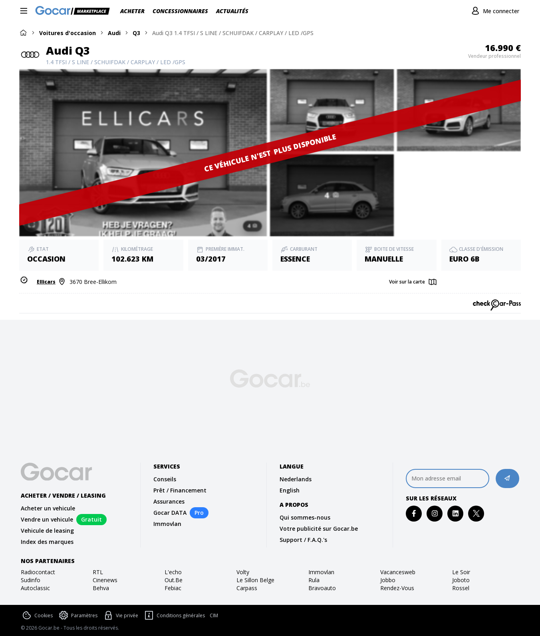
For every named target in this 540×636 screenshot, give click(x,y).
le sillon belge (255, 580)
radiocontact (38, 572)
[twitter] (476, 513)
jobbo (387, 580)
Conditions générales (174, 616)
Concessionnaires (180, 11)
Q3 (136, 33)
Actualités (232, 11)
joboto (461, 580)
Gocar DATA (170, 512)
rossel (460, 588)
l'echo (173, 572)
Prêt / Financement (179, 490)
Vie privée (120, 616)
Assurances (169, 501)
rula (314, 580)
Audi (114, 33)
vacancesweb (397, 572)
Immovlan (167, 524)
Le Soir (461, 572)
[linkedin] (455, 513)
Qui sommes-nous (305, 517)
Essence (295, 259)
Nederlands (296, 479)
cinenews (105, 580)
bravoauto (322, 588)
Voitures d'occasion (67, 33)
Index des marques (47, 541)
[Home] (23, 32)
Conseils (164, 479)
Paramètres (77, 616)
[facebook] (414, 513)
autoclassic (35, 588)
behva (101, 588)
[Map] (413, 282)
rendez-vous (397, 588)
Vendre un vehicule (47, 519)
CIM (214, 615)
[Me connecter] (494, 11)
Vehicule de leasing (47, 530)
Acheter (132, 11)
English (290, 490)
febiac (173, 588)
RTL (98, 572)
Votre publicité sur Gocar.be (319, 528)
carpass (246, 588)
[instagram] (434, 513)
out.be (174, 580)
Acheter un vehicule (48, 508)
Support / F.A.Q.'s (303, 539)
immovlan (321, 572)
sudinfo (30, 580)
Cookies (37, 616)
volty (242, 572)
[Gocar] (75, 11)
